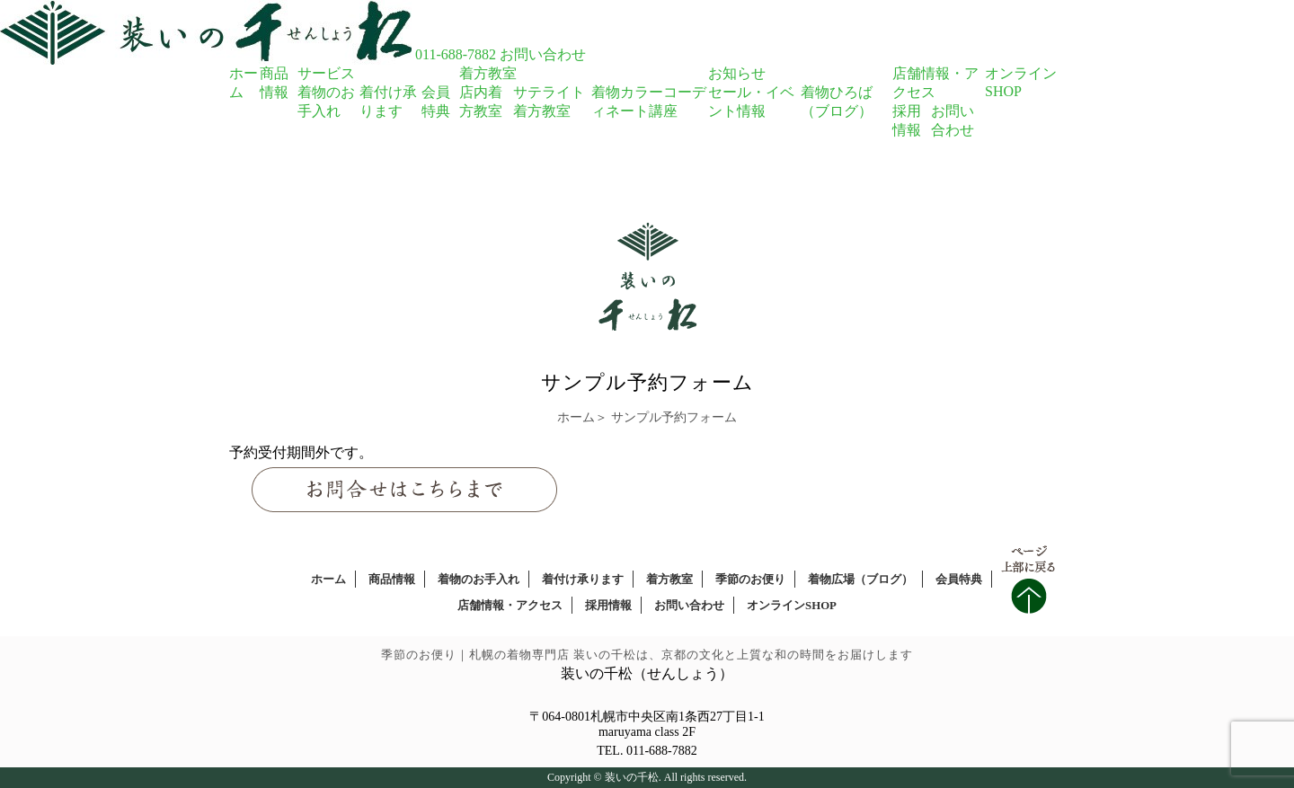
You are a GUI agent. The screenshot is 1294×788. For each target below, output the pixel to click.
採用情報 (608, 605)
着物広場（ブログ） (860, 579)
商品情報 (391, 579)
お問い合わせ (543, 54)
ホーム (576, 417)
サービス (326, 73)
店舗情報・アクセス (510, 605)
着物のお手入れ (478, 579)
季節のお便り (750, 579)
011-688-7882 (455, 54)
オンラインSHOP (792, 605)
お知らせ (737, 73)
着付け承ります (583, 579)
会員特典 (958, 579)
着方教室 (488, 73)
